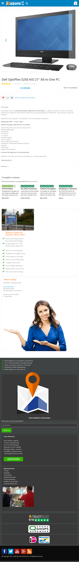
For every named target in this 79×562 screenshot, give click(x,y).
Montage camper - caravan (12, 449)
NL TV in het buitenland (11, 445)
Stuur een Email (8, 287)
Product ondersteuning (11, 443)
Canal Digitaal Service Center (13, 454)
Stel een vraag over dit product (25, 98)
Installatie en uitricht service (13, 451)
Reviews (5, 166)
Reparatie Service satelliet (12, 447)
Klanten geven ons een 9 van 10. (15, 369)
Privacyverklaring (9, 479)
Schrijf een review (30, 84)
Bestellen (7, 473)
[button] (73, 13)
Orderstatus (8, 475)
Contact (6, 471)
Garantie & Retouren (10, 484)
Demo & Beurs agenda (11, 441)
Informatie (4, 107)
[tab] (39, 107)
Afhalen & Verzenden (11, 481)
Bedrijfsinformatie (10, 477)
